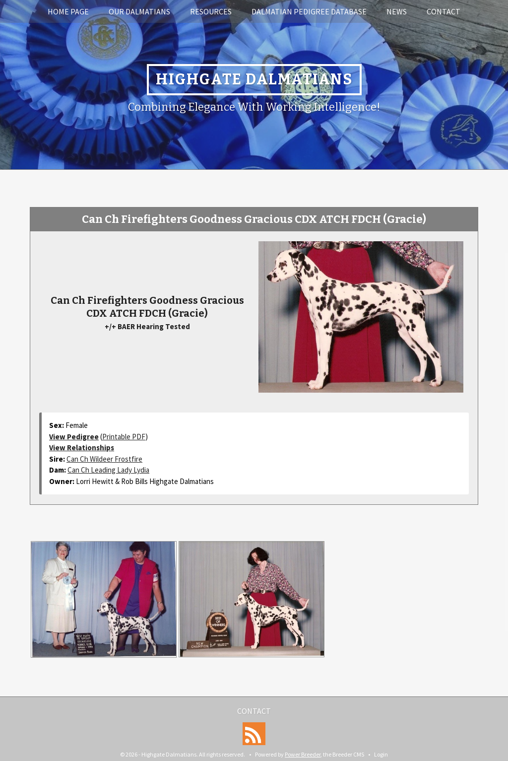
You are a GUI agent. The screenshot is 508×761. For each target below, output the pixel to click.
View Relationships (81, 447)
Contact (443, 11)
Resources (211, 11)
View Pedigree (74, 436)
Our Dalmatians (139, 11)
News (396, 11)
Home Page (68, 11)
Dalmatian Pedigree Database (309, 11)
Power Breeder (302, 754)
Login (381, 754)
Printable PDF (123, 436)
